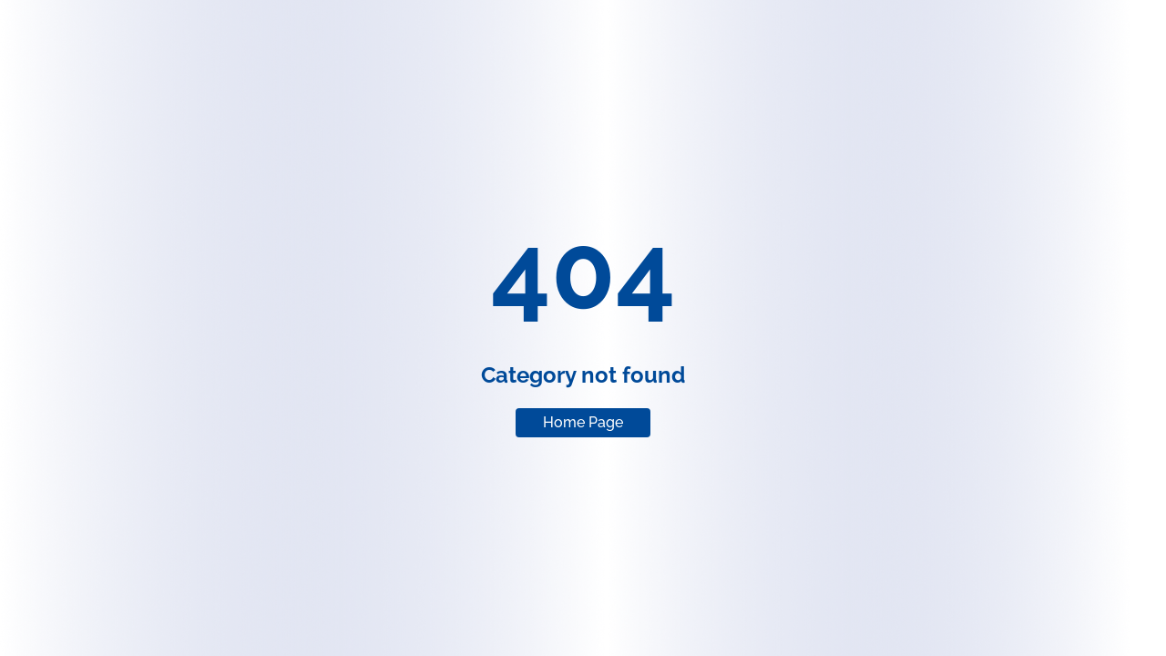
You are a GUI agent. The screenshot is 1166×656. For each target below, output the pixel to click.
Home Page (583, 422)
